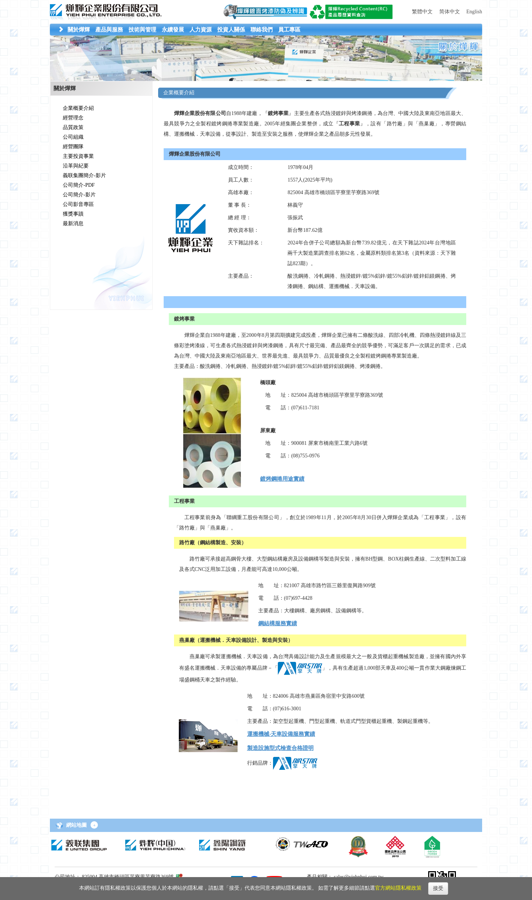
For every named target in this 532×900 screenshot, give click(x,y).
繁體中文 (422, 11)
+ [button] (94, 825)
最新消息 (73, 223)
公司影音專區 (78, 204)
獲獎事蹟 (73, 214)
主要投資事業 (78, 156)
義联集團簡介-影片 (84, 175)
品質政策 (73, 127)
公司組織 (73, 137)
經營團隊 (73, 146)
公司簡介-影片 (79, 194)
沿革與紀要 (76, 166)
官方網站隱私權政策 (398, 888)
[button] (78, 29)
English (474, 11)
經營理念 (73, 118)
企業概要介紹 (78, 108)
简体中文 (449, 11)
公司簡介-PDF (79, 185)
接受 (438, 888)
